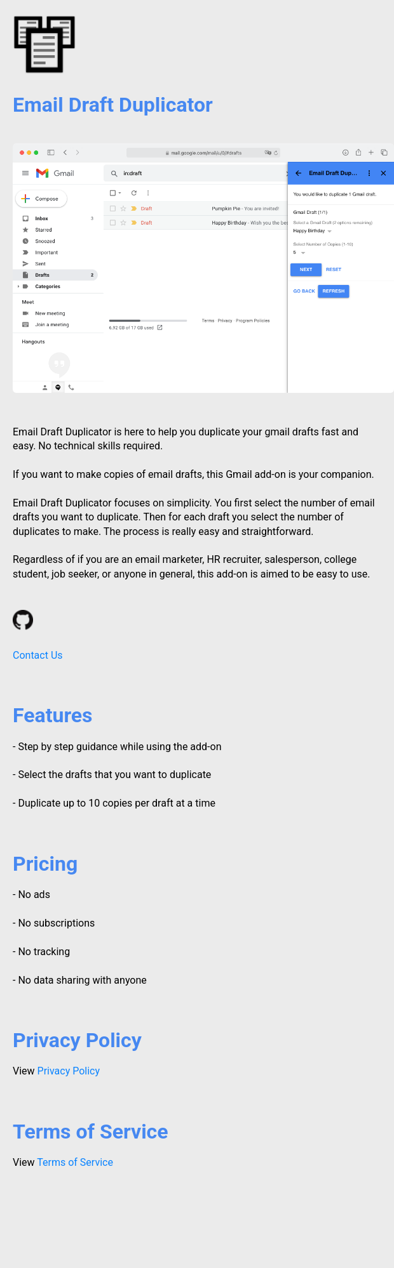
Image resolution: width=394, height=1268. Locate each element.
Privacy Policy (68, 1071)
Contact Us (38, 655)
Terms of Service (75, 1162)
